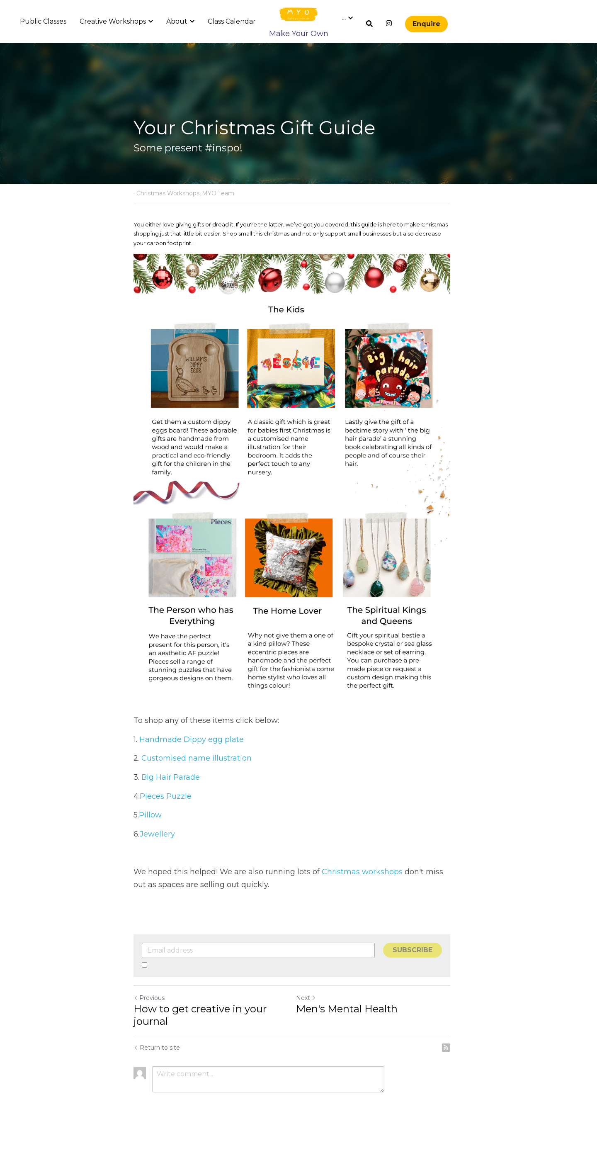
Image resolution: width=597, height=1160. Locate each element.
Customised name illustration (197, 777)
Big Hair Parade (170, 795)
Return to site (156, 1066)
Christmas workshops (362, 890)
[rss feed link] (459, 1066)
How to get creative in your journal (200, 1033)
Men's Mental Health (353, 1027)
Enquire (426, 24)
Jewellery (157, 852)
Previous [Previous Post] (149, 1016)
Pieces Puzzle (166, 815)
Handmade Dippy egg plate (192, 758)
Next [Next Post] (313, 1016)
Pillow (151, 833)
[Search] (369, 23)
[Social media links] (389, 23)
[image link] (298, 13)
